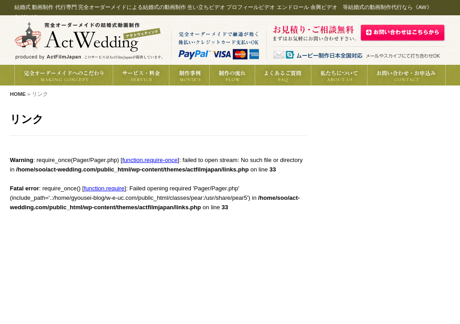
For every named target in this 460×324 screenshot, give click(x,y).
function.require (104, 188)
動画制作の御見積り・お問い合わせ (406, 75)
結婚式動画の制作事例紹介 (189, 75)
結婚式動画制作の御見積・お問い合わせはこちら (403, 32)
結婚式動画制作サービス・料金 (141, 75)
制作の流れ (232, 75)
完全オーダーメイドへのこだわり (63, 75)
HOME (18, 94)
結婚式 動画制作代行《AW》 (88, 40)
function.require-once (149, 160)
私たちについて (339, 75)
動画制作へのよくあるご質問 (283, 75)
